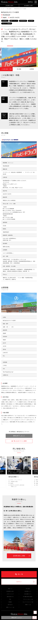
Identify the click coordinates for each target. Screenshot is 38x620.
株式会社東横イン (14, 476)
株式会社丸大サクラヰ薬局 (20, 8)
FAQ (10, 599)
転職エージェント (10, 607)
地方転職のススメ (28, 591)
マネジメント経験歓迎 (6, 23)
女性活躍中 (31, 20)
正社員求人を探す (9, 5)
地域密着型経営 (23, 20)
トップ (2, 8)
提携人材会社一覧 (10, 596)
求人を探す (9, 8)
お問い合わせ (10, 604)
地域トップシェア (13, 20)
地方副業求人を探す (28, 5)
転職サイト (28, 604)
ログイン (30, 1)
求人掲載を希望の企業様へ (28, 596)
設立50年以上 (5, 20)
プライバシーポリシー (28, 599)
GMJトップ (10, 588)
